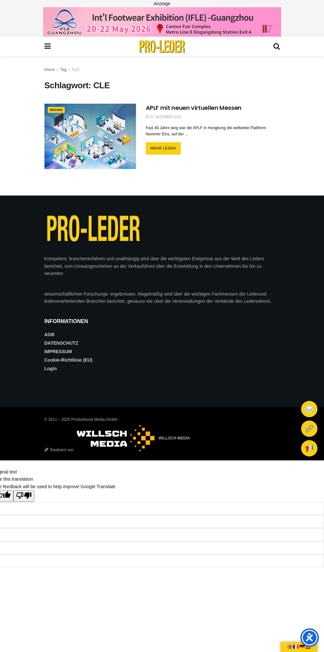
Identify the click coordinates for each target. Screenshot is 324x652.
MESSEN (58, 110)
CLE (75, 69)
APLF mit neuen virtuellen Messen (194, 108)
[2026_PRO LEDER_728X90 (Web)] (162, 21)
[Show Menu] (47, 46)
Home (49, 69)
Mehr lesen (166, 146)
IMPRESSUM (58, 351)
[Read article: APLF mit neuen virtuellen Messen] (90, 136)
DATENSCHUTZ (61, 343)
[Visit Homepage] (162, 46)
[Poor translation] (23, 496)
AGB (49, 334)
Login (50, 368)
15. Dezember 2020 (163, 117)
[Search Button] (276, 46)
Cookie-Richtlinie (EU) (68, 360)
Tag (63, 69)
